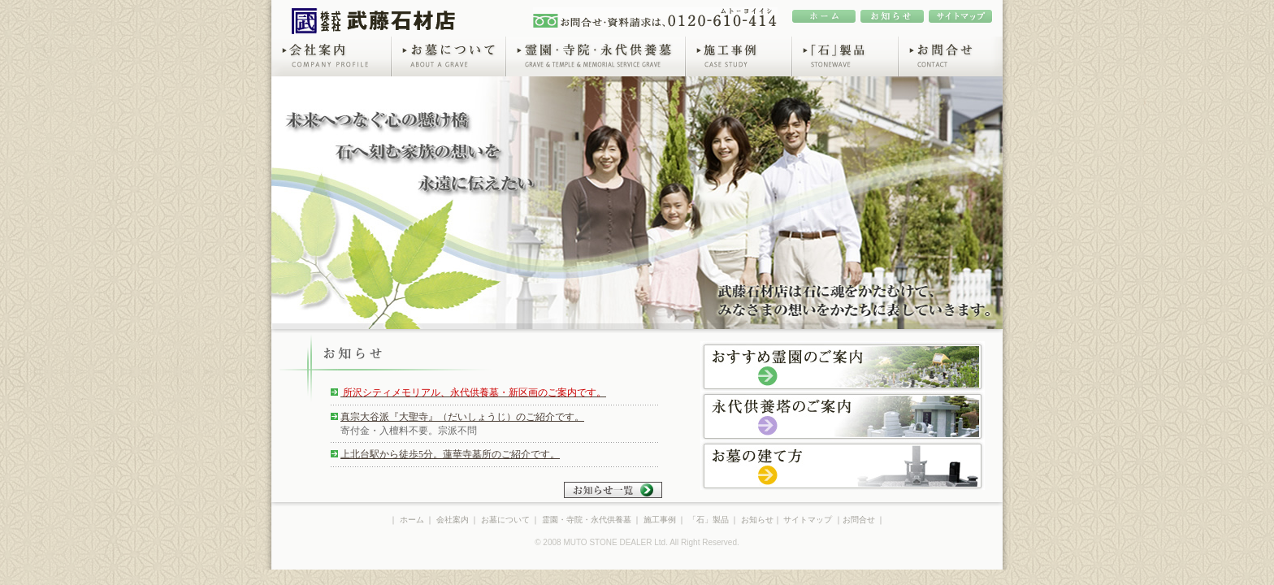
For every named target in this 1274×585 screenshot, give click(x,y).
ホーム (412, 519)
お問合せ (950, 56)
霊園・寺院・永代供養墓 (595, 56)
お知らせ (757, 519)
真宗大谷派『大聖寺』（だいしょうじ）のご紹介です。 (462, 416)
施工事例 (738, 56)
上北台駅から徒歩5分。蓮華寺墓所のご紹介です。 (450, 454)
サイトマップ (807, 519)
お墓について (448, 56)
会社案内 (331, 56)
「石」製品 (844, 56)
